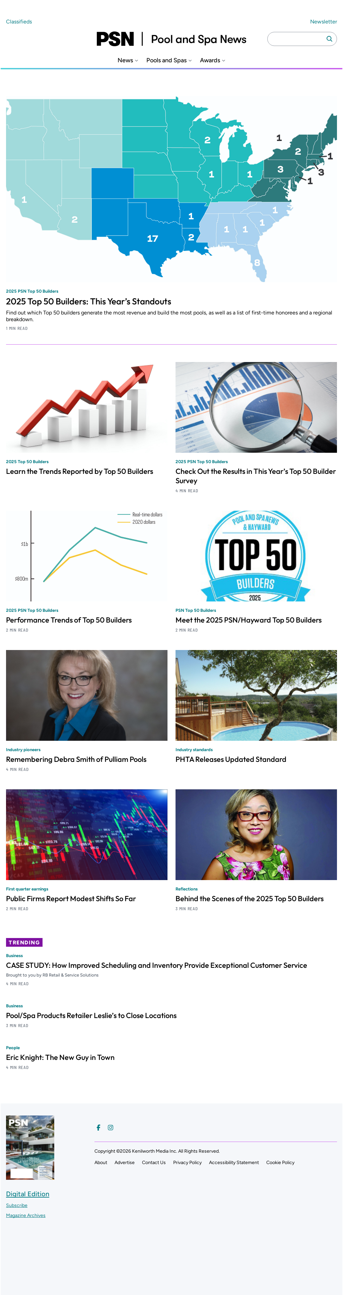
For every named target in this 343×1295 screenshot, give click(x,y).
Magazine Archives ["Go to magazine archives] (26, 1215)
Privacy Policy (187, 1162)
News (125, 60)
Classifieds (19, 21)
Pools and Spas (166, 60)
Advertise (125, 1162)
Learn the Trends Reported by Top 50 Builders (79, 471)
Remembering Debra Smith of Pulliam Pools (76, 759)
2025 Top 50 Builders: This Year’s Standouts (88, 301)
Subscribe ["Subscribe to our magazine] (16, 1205)
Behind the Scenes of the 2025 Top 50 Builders (250, 898)
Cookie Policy (280, 1162)
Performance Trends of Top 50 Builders (69, 620)
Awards (210, 60)
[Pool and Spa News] (171, 38)
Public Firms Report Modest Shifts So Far (71, 898)
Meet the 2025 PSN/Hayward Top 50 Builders (249, 620)
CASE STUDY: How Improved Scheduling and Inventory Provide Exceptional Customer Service (156, 965)
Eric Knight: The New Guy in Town (60, 1057)
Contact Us (154, 1162)
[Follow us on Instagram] (111, 1128)
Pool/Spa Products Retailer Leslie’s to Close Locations (91, 1015)
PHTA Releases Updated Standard (231, 759)
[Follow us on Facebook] (98, 1128)
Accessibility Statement (234, 1162)
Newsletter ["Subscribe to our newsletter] (323, 21)
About (100, 1162)
